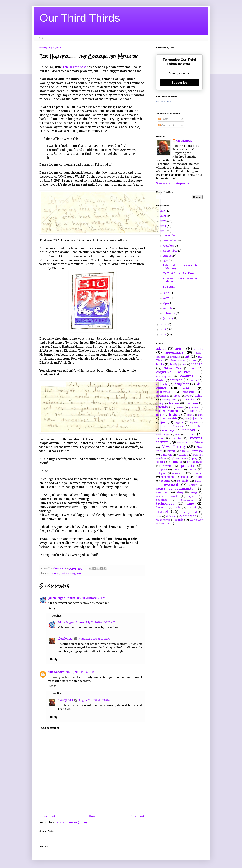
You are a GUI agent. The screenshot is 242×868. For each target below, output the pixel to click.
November (170, 240)
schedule (182, 480)
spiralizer (161, 499)
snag (73, 573)
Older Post (137, 816)
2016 (163, 329)
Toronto (161, 507)
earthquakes (169, 399)
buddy (173, 364)
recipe (192, 469)
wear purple (163, 519)
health (160, 415)
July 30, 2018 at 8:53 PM (91, 598)
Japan (186, 418)
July (165, 260)
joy (163, 422)
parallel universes (191, 451)
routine (165, 480)
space (192, 496)
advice (161, 349)
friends (162, 407)
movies (177, 438)
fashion (174, 403)
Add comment (50, 728)
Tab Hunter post (74, 67)
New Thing (173, 446)
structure (187, 499)
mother (65, 573)
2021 (163, 216)
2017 (163, 324)
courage (176, 380)
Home (40, 37)
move (159, 438)
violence (170, 516)
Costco (160, 380)
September (170, 250)
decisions (187, 388)
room (199, 477)
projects (187, 466)
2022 (163, 211)
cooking (186, 376)
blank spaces (177, 360)
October (168, 245)
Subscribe (179, 82)
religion (161, 473)
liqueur (194, 422)
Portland (176, 462)
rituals (185, 477)
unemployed (189, 512)
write (80, 573)
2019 (163, 226)
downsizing (163, 395)
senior (193, 484)
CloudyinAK (65, 638)
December (170, 235)
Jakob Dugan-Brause (61, 598)
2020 (163, 221)
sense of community (174, 488)
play (194, 458)
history (174, 415)
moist (178, 434)
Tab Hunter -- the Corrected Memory (181, 266)
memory (54, 573)
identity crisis (168, 418)
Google (192, 410)
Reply (52, 608)
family (159, 403)
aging (179, 349)
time (190, 503)
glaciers (193, 407)
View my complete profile (172, 183)
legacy (179, 422)
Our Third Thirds (79, 18)
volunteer (188, 516)
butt (184, 364)
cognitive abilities (173, 372)
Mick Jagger (163, 434)
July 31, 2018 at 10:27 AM (100, 622)
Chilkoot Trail (172, 368)
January (168, 318)
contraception (163, 376)
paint (171, 451)
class (192, 368)
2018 (163, 231)
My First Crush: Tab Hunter (180, 273)
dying (199, 395)
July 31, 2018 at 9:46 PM (80, 672)
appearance (174, 352)
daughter (182, 384)
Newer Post (47, 816)
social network (167, 496)
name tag (183, 442)
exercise (189, 399)
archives (175, 356)
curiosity (162, 384)
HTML (190, 415)
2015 (163, 334)
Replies (57, 615)
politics (160, 462)
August (168, 255)
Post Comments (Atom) (72, 822)
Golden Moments (168, 410)
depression (163, 392)
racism (177, 469)
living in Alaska (169, 426)
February (169, 313)
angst (198, 349)
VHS (158, 516)
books (160, 364)
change (197, 364)
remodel (197, 473)
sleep (180, 492)
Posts (163, 119)
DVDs (187, 395)
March (167, 308)
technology (165, 503)
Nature (198, 442)
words (179, 519)
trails (177, 507)
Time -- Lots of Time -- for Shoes (180, 280)
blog (194, 360)
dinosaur (188, 392)
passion (183, 454)
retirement (168, 477)
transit (192, 507)
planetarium (179, 458)
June (166, 293)
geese (180, 407)
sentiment (162, 492)
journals (198, 418)
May (166, 298)
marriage (168, 430)
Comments (166, 125)
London (197, 426)
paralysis (166, 454)
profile (167, 466)
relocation (178, 473)
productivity (195, 462)
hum (200, 415)
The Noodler (56, 672)
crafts (193, 380)
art (187, 357)
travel (162, 511)
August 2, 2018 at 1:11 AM (94, 638)
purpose (161, 469)
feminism (191, 403)
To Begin (169, 286)
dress (177, 395)
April (166, 303)
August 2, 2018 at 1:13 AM (94, 700)
